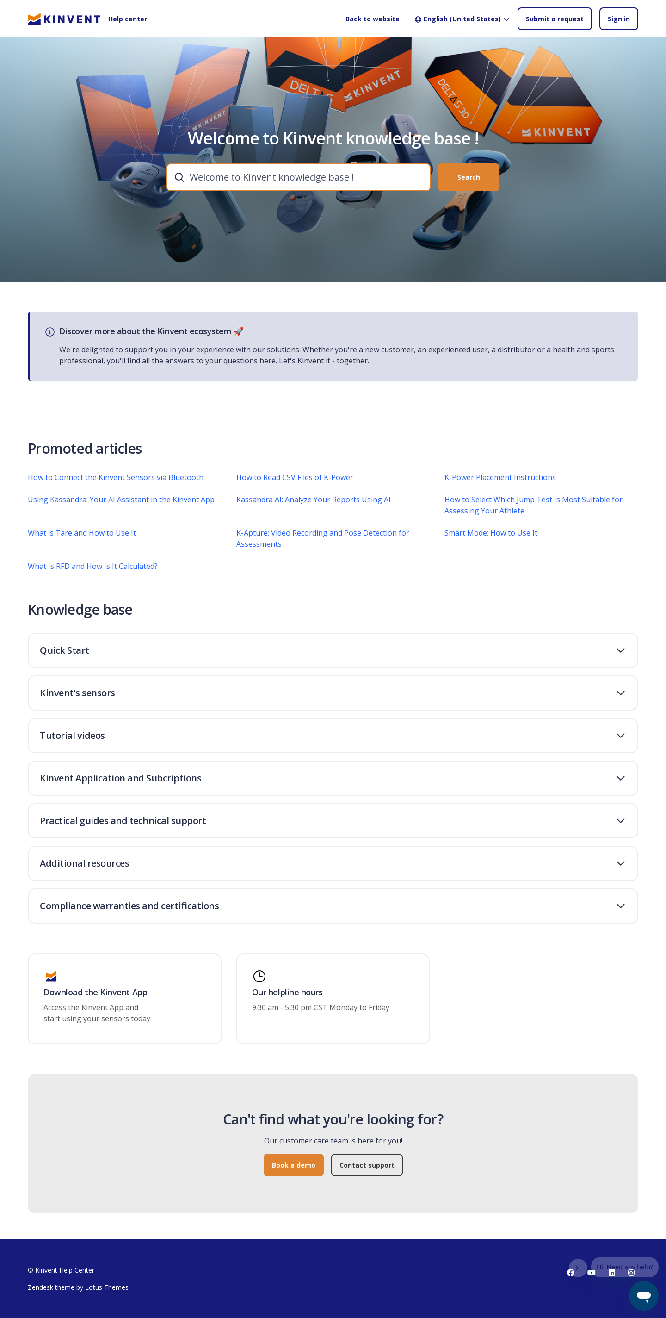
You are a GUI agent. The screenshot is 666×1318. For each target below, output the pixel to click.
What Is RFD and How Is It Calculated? (93, 570)
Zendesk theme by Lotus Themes (78, 1287)
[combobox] (298, 177)
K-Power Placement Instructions (500, 481)
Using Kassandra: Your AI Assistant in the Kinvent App (121, 504)
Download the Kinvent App (95, 992)
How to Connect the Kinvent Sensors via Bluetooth (116, 481)
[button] (333, 650)
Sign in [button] (619, 18)
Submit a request (555, 18)
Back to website (372, 18)
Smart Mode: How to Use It (490, 537)
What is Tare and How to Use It (82, 537)
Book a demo (293, 1169)
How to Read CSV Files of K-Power (294, 481)
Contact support (367, 1169)
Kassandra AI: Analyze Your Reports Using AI (313, 504)
